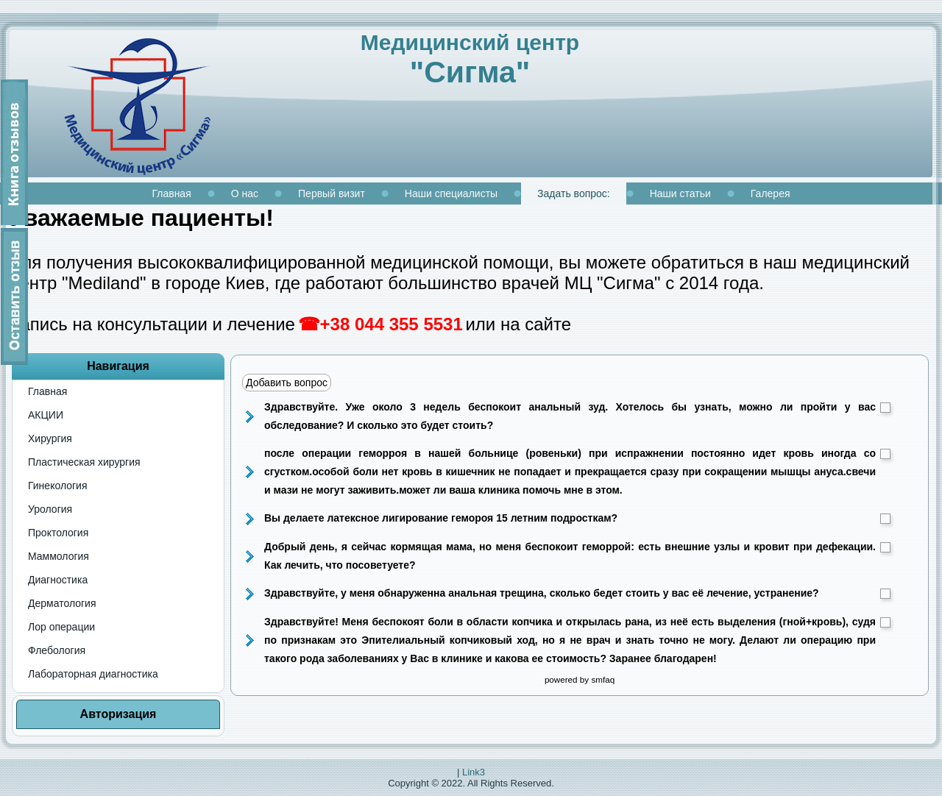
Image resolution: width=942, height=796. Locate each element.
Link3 (473, 772)
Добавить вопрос (286, 382)
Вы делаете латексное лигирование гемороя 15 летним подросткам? (577, 518)
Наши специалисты (451, 193)
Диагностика (58, 580)
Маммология (58, 556)
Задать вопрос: (573, 193)
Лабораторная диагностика (93, 674)
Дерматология (62, 603)
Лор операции (61, 627)
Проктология (58, 533)
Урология (50, 509)
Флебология (56, 650)
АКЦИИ (45, 415)
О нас (244, 193)
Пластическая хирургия (84, 462)
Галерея (770, 193)
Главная (171, 193)
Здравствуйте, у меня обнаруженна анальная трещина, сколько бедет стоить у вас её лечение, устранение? (577, 593)
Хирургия (50, 438)
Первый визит (331, 193)
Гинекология (58, 485)
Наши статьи (680, 193)
